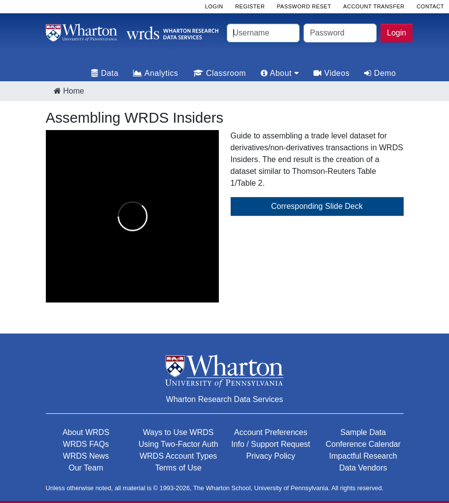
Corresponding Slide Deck (317, 206)
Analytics (155, 73)
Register (250, 6)
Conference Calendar (363, 444)
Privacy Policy (270, 456)
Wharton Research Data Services (224, 399)
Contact (430, 6)
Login (396, 33)
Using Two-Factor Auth (178, 444)
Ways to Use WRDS (178, 432)
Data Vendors (363, 468)
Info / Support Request (270, 444)
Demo (380, 73)
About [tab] (280, 73)
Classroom (219, 73)
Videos (331, 73)
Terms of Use (178, 468)
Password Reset (304, 6)
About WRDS (86, 432)
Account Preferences (271, 432)
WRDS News (86, 456)
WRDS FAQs (86, 444)
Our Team (86, 468)
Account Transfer (373, 6)
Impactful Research (363, 456)
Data (104, 73)
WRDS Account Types (178, 456)
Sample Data (363, 432)
